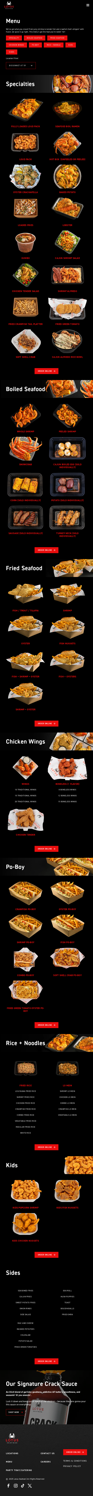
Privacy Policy (72, 1466)
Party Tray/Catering (19, 1470)
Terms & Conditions (75, 1461)
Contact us (48, 1453)
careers (46, 1461)
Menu (9, 1461)
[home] (8, 5)
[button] (88, 5)
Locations (12, 1453)
